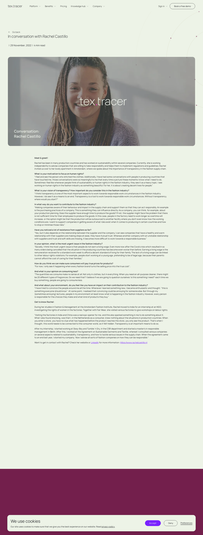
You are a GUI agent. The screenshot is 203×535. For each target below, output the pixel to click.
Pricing (63, 6)
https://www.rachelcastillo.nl (133, 342)
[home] (15, 6)
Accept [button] (152, 523)
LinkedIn (95, 342)
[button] (35, 6)
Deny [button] (170, 523)
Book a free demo (182, 6)
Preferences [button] (186, 522)
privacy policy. (108, 526)
